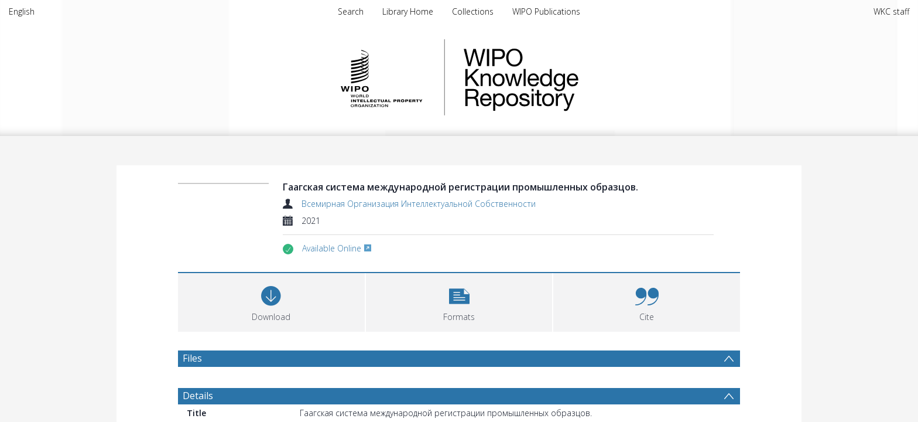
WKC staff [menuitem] (891, 11)
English (22, 11)
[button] (459, 301)
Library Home (407, 11)
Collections (473, 11)
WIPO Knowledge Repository (569, 77)
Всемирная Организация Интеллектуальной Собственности (419, 203)
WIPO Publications (546, 11)
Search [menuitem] (351, 11)
